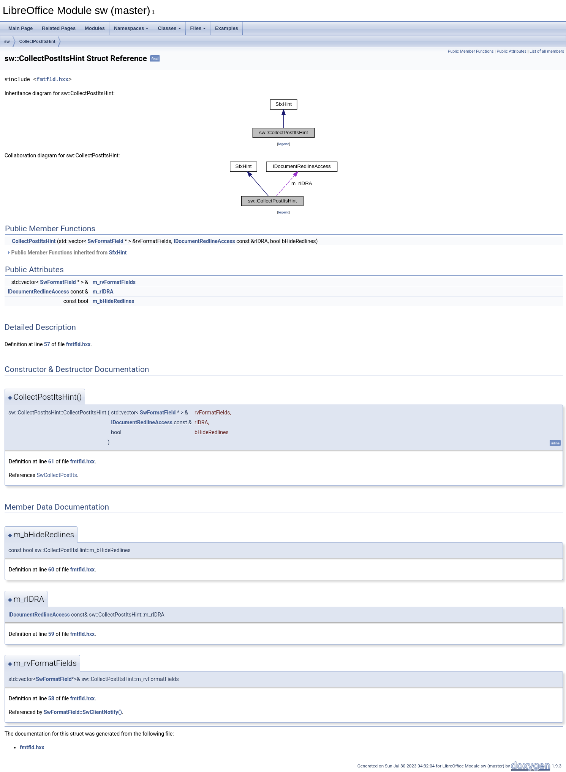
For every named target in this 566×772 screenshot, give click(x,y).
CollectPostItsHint (37, 41)
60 (51, 569)
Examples (226, 28)
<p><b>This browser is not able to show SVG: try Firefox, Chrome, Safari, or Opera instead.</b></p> (284, 118)
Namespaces (131, 28)
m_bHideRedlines (113, 301)
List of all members (547, 51)
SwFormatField (105, 241)
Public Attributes (511, 51)
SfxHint (118, 252)
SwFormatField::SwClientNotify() (83, 712)
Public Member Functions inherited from (66, 252)
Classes (169, 28)
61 (51, 461)
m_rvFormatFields (114, 282)
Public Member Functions (471, 51)
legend (283, 144)
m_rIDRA (103, 292)
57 (47, 344)
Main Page (20, 28)
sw (7, 41)
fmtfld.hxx (52, 79)
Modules (95, 28)
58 (51, 698)
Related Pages (59, 28)
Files (198, 28)
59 (51, 634)
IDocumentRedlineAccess (204, 241)
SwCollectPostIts (56, 475)
